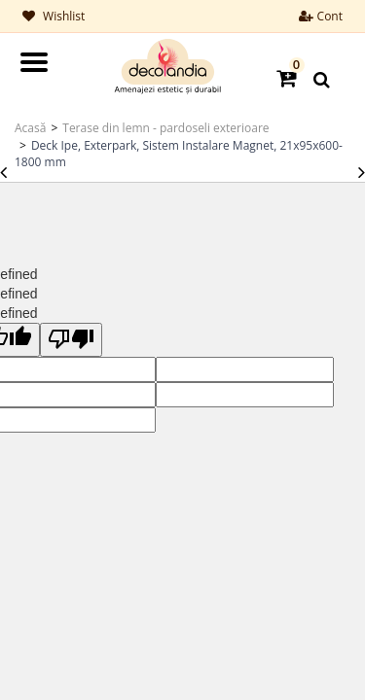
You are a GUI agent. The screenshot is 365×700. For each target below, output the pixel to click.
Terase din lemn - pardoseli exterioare (165, 128)
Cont (321, 16)
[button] (288, 76)
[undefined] (71, 340)
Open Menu (34, 62)
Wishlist (53, 16)
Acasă (30, 128)
